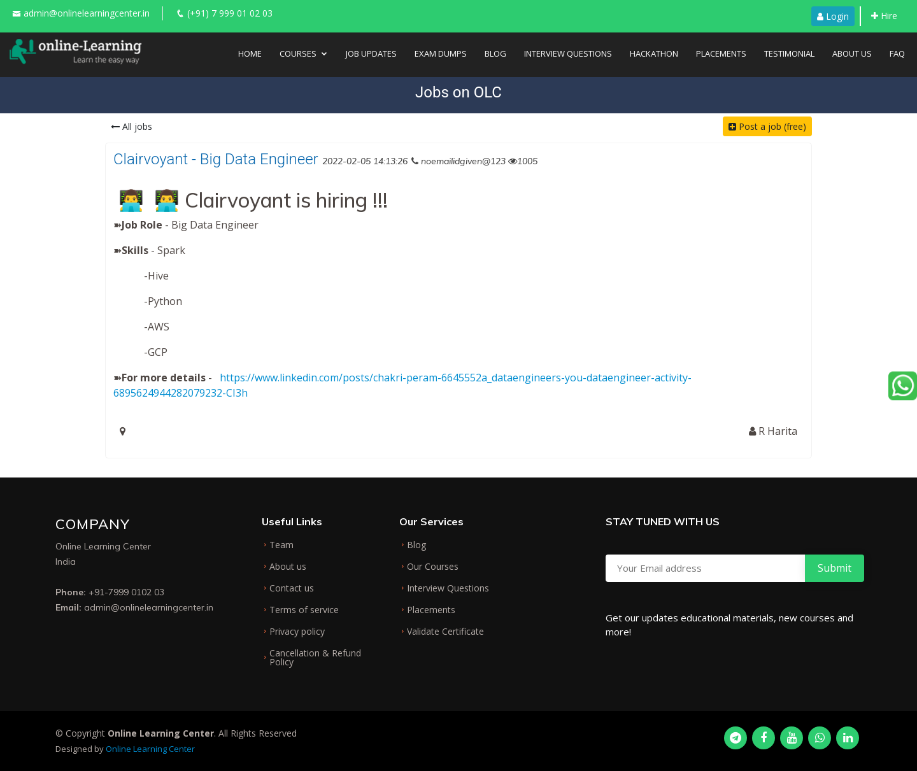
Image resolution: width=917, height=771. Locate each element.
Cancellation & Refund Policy (315, 658)
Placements (721, 53)
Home (250, 53)
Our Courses (432, 566)
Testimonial (789, 53)
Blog (495, 53)
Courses (298, 53)
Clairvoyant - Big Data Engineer (215, 159)
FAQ (897, 53)
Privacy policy (297, 631)
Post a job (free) (767, 126)
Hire (884, 16)
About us (287, 566)
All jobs (131, 126)
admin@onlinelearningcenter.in (87, 13)
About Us (852, 53)
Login (833, 16)
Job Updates (371, 53)
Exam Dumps (441, 53)
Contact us (291, 588)
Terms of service (304, 609)
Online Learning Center (150, 748)
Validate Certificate (445, 631)
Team (281, 545)
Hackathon (654, 53)
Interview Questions (568, 53)
